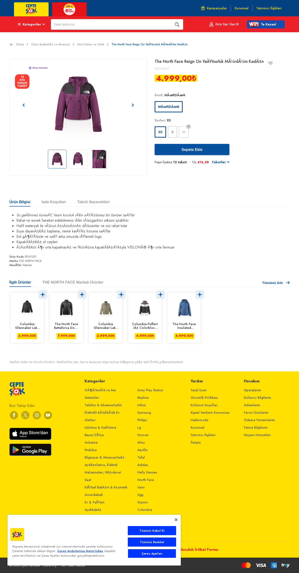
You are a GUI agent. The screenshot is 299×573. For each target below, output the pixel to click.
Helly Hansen (147, 472)
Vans (141, 487)
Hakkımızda (199, 420)
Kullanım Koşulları (204, 405)
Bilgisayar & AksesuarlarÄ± (105, 457)
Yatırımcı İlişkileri (203, 435)
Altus (141, 442)
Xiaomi (142, 502)
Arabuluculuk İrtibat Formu (194, 549)
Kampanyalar (214, 8)
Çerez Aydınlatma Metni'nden (80, 551)
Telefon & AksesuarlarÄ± (103, 405)
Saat (88, 479)
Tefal (141, 457)
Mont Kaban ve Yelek (93, 44)
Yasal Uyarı (199, 390)
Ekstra (22, 44)
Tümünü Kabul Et (152, 530)
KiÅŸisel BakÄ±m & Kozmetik (106, 487)
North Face (145, 479)
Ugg (140, 494)
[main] (94, 540)
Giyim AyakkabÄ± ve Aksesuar (52, 44)
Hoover (143, 435)
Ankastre (91, 442)
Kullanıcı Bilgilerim (257, 397)
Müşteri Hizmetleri (257, 435)
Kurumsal (197, 427)
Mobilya (91, 450)
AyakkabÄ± (93, 509)
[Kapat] (176, 519)
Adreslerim (252, 405)
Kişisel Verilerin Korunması (210, 412)
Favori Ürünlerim (256, 412)
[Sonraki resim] (133, 105)
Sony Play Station (150, 390)
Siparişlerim (252, 390)
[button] (266, 24)
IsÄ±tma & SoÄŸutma (100, 427)
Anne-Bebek (94, 494)
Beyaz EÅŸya (94, 435)
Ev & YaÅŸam (95, 502)
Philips (142, 420)
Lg (139, 427)
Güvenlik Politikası (204, 397)
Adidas (142, 465)
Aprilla (142, 450)
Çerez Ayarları (152, 553)
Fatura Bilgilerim (256, 427)
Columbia (144, 509)
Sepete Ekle (192, 150)
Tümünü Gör (276, 283)
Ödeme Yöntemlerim (259, 420)
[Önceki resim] (23, 105)
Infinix (141, 405)
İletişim (196, 442)
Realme (143, 397)
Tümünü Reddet (152, 542)
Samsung (144, 412)
